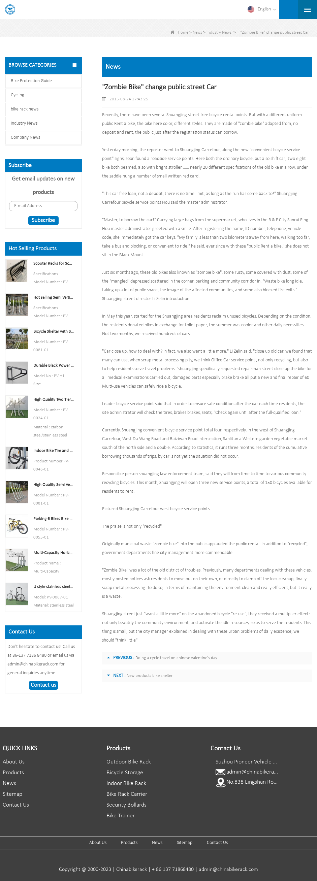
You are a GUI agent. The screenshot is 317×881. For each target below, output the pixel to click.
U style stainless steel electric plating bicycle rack (53, 587)
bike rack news (24, 109)
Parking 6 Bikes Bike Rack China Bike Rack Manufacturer (53, 519)
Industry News (219, 32)
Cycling (17, 95)
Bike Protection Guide (31, 81)
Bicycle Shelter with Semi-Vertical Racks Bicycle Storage (53, 331)
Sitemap (12, 794)
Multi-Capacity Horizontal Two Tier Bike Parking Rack (53, 553)
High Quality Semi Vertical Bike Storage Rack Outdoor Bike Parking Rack (53, 485)
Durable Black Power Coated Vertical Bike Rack (53, 365)
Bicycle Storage (124, 773)
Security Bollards (126, 805)
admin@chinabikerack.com (258, 772)
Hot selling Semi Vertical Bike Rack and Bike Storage (53, 297)
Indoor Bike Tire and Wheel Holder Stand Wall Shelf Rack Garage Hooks (53, 451)
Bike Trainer (120, 816)
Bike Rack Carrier (126, 794)
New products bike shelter (149, 676)
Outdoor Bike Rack (128, 762)
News (197, 32)
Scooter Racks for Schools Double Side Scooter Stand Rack (53, 263)
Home (179, 32)
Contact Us (16, 805)
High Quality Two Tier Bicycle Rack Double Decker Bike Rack (53, 399)
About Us (14, 762)
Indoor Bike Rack (126, 783)
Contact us (43, 685)
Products (13, 773)
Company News (25, 137)
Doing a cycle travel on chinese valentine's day (176, 658)
